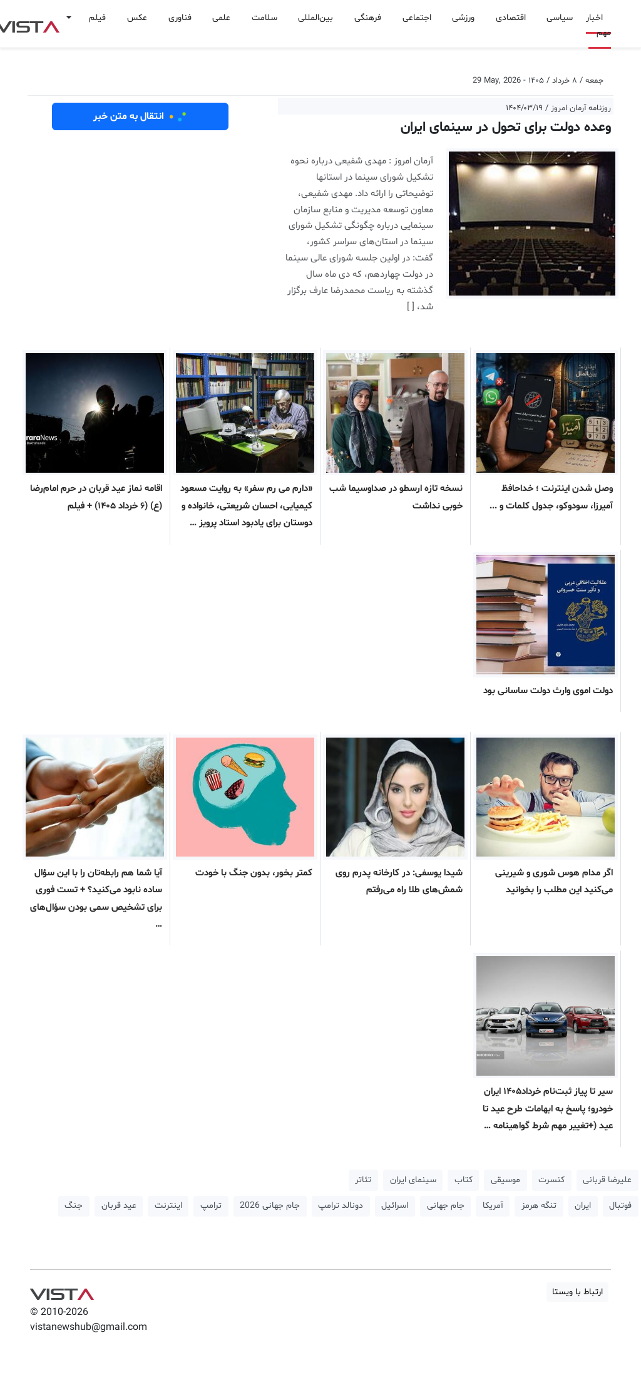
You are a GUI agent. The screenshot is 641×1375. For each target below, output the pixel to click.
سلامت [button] (264, 18)
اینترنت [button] (168, 1206)
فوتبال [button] (620, 1206)
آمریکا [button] (493, 1206)
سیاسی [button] (559, 18)
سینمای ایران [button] (413, 1180)
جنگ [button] (73, 1206)
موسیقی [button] (505, 1180)
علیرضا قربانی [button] (607, 1180)
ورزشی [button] (463, 18)
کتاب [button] (463, 1180)
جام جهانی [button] (445, 1206)
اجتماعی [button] (417, 18)
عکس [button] (137, 18)
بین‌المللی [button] (315, 18)
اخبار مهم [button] (598, 25)
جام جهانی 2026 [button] (270, 1206)
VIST (61, 1291)
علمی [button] (221, 18)
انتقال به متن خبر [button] (140, 116)
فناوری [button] (180, 18)
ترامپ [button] (211, 1206)
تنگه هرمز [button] (538, 1206)
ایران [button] (583, 1206)
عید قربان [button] (118, 1206)
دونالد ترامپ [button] (340, 1206)
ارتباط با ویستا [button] (577, 1292)
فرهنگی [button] (367, 18)
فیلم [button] (97, 18)
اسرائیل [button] (394, 1206)
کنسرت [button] (551, 1180)
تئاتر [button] (363, 1180)
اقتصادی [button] (511, 18)
